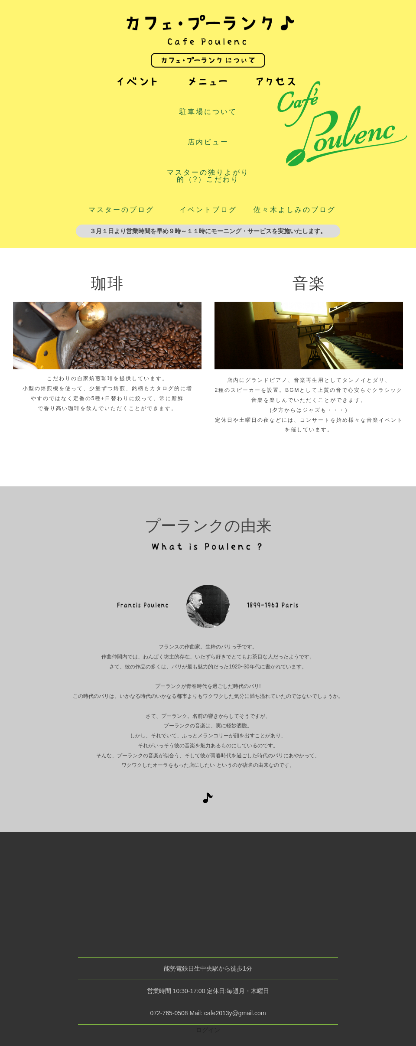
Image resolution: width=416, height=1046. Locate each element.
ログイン (208, 1029)
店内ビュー (208, 142)
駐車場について (208, 111)
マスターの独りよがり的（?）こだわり (208, 176)
